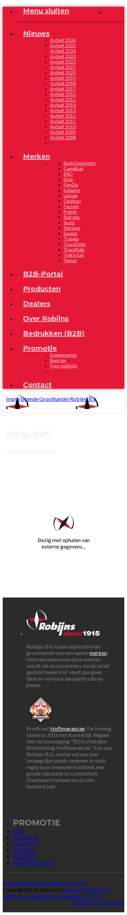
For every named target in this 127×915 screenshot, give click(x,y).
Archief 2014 (63, 105)
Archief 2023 (63, 56)
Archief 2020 (63, 72)
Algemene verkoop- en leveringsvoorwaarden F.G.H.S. (56, 892)
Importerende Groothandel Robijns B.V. (51, 399)
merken (98, 653)
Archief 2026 (63, 40)
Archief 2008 (63, 137)
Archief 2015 (63, 99)
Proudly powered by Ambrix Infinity (44, 883)
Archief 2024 (63, 51)
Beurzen (58, 360)
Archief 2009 (63, 132)
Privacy (73, 889)
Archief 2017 (63, 89)
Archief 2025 (63, 45)
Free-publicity (64, 365)
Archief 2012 (63, 116)
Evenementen (63, 355)
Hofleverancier (67, 728)
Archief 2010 (63, 126)
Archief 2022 (63, 62)
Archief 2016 (63, 94)
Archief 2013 (63, 110)
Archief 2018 (63, 83)
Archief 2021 (63, 67)
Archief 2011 (63, 121)
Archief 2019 (63, 78)
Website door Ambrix (98, 902)
